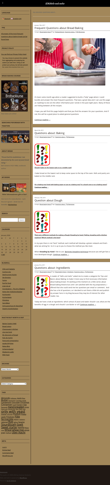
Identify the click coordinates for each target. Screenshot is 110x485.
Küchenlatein (7, 297)
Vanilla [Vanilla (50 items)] (21, 427)
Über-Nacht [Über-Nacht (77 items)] (18, 432)
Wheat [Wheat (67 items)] (8, 429)
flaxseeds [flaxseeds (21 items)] (4, 407)
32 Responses (70, 204)
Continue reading (42, 120)
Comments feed (8, 453)
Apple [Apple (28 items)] (19, 398)
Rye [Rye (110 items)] (10, 422)
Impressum (3, 472)
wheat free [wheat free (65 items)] (18, 429)
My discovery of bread (10, 335)
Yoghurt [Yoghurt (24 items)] (8, 433)
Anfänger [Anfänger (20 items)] (13, 398)
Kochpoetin (6, 294)
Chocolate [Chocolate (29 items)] (16, 402)
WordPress (23, 478)
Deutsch (6, 19)
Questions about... (70, 32)
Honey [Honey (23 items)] (26, 407)
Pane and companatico (10, 341)
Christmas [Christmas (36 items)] (24, 402)
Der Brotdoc (6, 277)
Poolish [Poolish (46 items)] (17, 414)
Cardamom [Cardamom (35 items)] (6, 402)
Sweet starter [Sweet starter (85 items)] (9, 427)
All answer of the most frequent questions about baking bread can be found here (14, 36)
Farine (4, 280)
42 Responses (89, 272)
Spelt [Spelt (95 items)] (20, 424)
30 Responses (70, 137)
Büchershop (12, 205)
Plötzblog (5, 300)
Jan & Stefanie (11, 481)
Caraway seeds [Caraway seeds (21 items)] (21, 401)
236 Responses (80, 32)
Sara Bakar (6, 303)
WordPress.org (7, 456)
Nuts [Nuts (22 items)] (20, 409)
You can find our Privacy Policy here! (13, 54)
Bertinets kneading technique (76, 252)
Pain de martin (7, 338)
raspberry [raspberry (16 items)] (22, 419)
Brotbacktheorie (59, 32)
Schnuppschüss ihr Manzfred (12, 306)
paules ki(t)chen (7, 343)
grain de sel (6, 286)
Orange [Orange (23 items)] (3, 414)
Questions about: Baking (49, 133)
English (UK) (16, 19)
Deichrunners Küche (9, 275)
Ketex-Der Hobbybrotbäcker (12, 292)
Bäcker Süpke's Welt (9, 324)
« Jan (3, 254)
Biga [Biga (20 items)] (23, 398)
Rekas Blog (6, 346)
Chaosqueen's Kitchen (10, 329)
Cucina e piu (6, 272)
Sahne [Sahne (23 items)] (15, 422)
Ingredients (70, 272)
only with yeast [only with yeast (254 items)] (13, 411)
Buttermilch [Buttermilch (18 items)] (12, 400)
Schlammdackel (7, 349)
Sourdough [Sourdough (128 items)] (8, 424)
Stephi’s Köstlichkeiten (10, 309)
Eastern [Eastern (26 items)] (20, 405)
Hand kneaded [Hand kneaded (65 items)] (16, 406)
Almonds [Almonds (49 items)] (5, 398)
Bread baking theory (45, 32)
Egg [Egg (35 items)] (25, 404)
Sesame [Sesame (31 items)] (21, 422)
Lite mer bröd (7, 332)
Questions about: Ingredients (52, 267)
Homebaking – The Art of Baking (13, 289)
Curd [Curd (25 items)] (15, 405)
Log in (4, 447)
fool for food (6, 283)
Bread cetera (6, 326)
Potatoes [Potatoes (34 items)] (10, 417)
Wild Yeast (6, 355)
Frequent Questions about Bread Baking (59, 28)
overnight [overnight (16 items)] (10, 414)
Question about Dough (48, 200)
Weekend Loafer (8, 352)
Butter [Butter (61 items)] (4, 400)
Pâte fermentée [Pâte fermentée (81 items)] (10, 418)
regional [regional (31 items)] (4, 422)
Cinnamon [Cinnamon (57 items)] (6, 404)
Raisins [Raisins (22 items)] (16, 419)
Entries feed (6, 450)
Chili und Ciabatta (8, 269)
